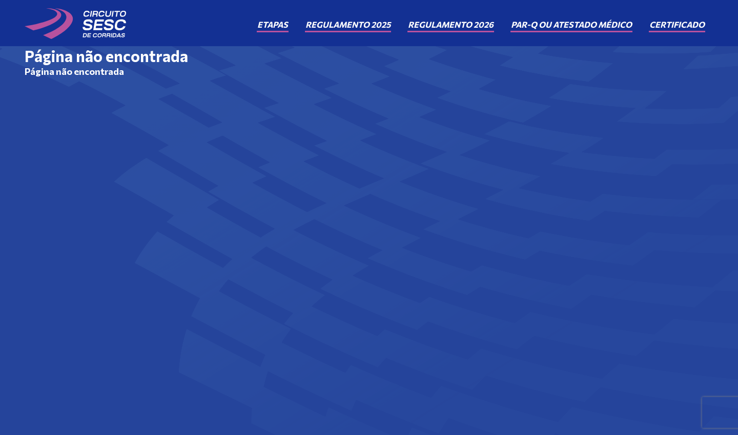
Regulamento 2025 (348, 24)
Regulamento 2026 (451, 24)
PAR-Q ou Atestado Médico (571, 24)
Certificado (677, 24)
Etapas (272, 24)
